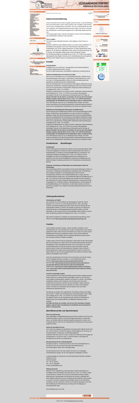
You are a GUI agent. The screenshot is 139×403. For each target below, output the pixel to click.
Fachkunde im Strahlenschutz (101, 33)
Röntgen (31, 31)
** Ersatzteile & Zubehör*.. (35, 14)
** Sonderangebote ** (34, 17)
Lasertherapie (32, 25)
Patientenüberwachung (34, 28)
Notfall (31, 27)
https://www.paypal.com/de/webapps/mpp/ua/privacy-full (70, 218)
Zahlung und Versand (34, 70)
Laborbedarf (32, 24)
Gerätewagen (32, 20)
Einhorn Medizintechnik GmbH (72, 400)
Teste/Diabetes (33, 34)
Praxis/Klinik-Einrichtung (35, 29)
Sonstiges (32, 32)
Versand (41, 55)
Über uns (32, 68)
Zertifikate (96, 24)
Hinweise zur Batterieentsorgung (36, 74)
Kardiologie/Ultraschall (34, 23)
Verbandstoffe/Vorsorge (34, 35)
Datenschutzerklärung (40, 9)
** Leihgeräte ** (33, 15)
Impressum (81, 400)
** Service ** (32, 16)
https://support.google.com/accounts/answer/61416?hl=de (67, 261)
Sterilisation (32, 33)
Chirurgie (32, 18)
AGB (31, 72)
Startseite (32, 9)
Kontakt (31, 71)
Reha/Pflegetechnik (34, 30)
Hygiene (31, 21)
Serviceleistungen (34, 58)
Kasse (107, 9)
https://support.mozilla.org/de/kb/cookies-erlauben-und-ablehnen (72, 266)
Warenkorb (102, 9)
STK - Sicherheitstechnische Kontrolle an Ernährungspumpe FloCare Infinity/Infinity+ (37, 62)
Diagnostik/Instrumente (34, 19)
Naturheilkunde (33, 26)
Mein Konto (96, 9)
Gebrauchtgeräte (33, 43)
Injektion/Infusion (33, 22)
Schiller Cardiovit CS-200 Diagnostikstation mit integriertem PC (37, 53)
